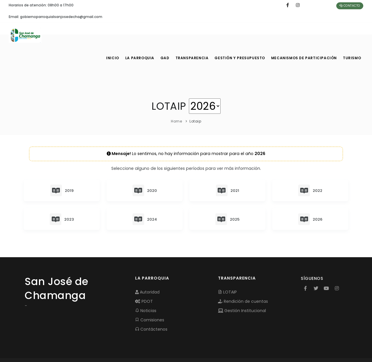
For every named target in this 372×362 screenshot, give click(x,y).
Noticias (145, 288)
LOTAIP (227, 269)
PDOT (144, 278)
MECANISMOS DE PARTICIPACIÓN (304, 35)
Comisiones (149, 297)
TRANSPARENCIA (195, 35)
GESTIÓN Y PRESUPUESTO (242, 35)
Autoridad (147, 269)
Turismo (351, 35)
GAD (167, 35)
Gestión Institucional (242, 288)
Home (176, 98)
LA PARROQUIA (140, 35)
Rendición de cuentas (243, 278)
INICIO (112, 35)
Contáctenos (151, 306)
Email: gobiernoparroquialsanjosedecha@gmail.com (55, 16)
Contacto (349, 5)
